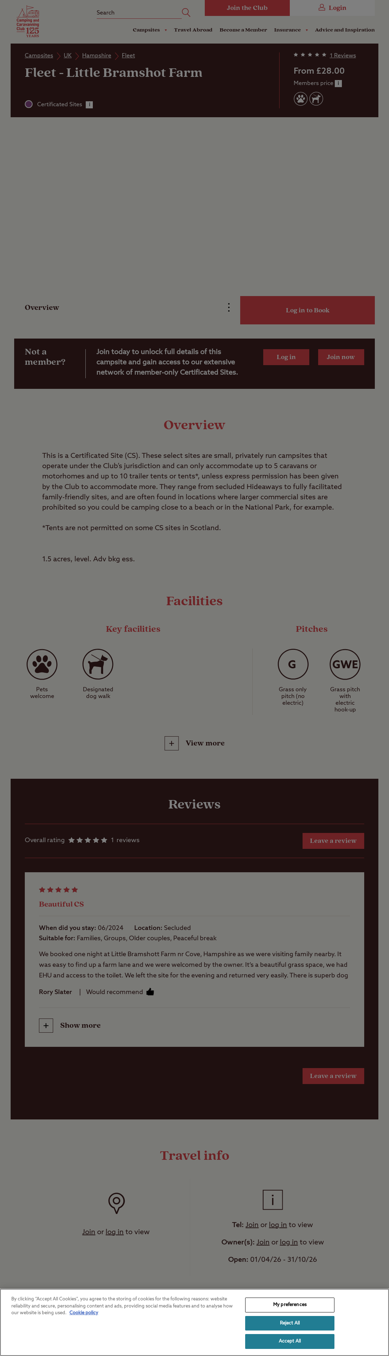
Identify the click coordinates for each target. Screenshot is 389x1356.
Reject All (290, 1323)
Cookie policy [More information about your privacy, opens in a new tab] (83, 1313)
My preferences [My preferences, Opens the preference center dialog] (289, 1305)
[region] (194, 1322)
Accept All (290, 1341)
